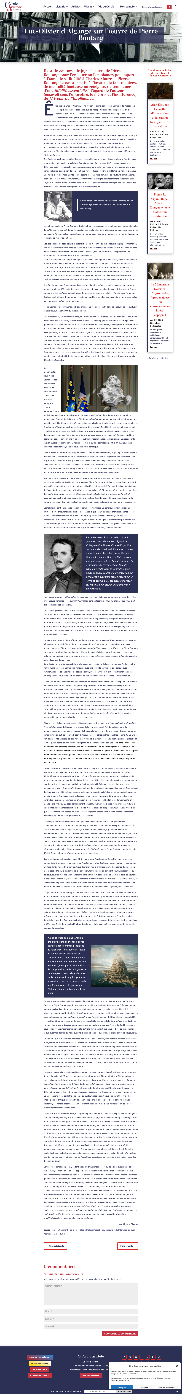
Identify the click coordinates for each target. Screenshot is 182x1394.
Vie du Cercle (106, 7)
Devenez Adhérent (40, 1357)
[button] (176, 1366)
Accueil (47, 7)
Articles (76, 7)
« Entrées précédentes (157, 358)
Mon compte (127, 7)
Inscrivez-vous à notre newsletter (66, 1391)
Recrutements (90, 1375)
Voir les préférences (167, 1388)
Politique (154, 230)
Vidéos (88, 7)
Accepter (122, 1388)
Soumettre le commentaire (120, 1334)
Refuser (144, 1388)
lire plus (153, 159)
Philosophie (155, 137)
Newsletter (40, 1369)
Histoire (153, 135)
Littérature (163, 135)
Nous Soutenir (39, 1363)
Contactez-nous (39, 1375)
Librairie (60, 7)
